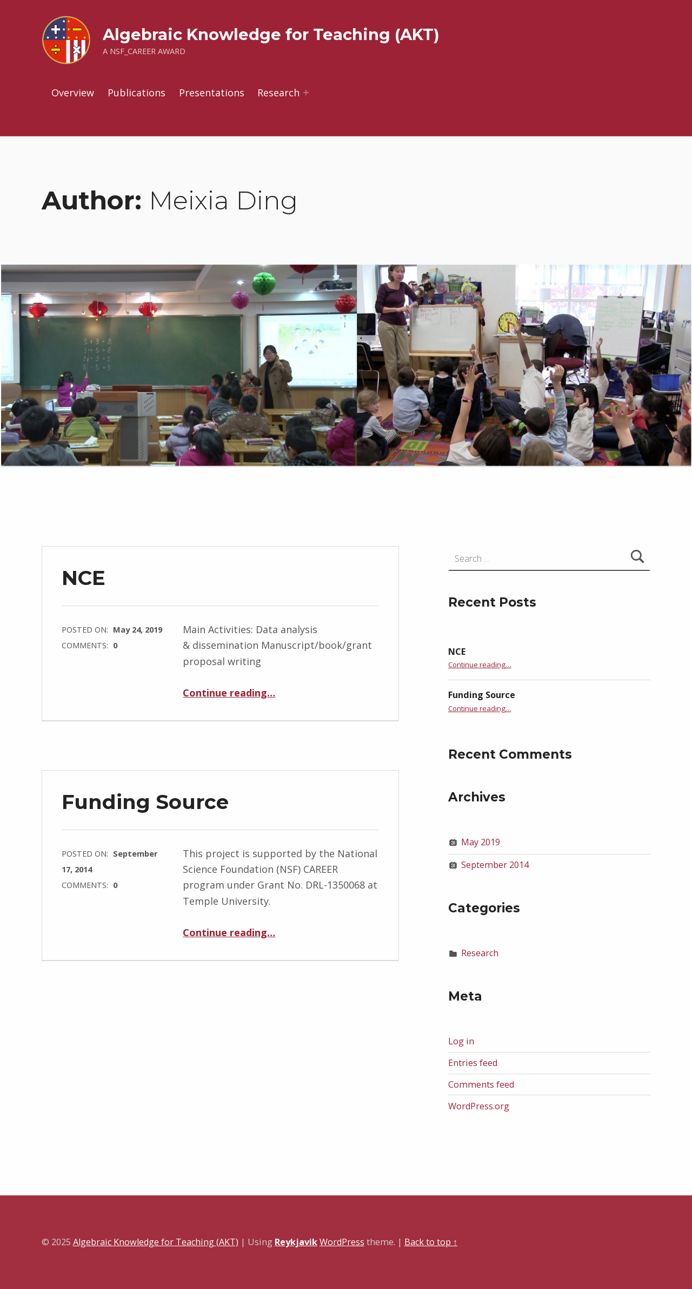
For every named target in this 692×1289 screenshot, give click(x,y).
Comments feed (481, 1084)
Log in (461, 1041)
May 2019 (480, 842)
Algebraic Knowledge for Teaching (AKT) (271, 34)
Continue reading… (229, 692)
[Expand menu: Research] (306, 92)
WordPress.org (478, 1106)
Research (278, 92)
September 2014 (495, 865)
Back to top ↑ (430, 1242)
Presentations (211, 92)
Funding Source (145, 802)
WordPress (342, 1242)
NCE (83, 577)
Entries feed (472, 1063)
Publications (136, 92)
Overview (72, 92)
